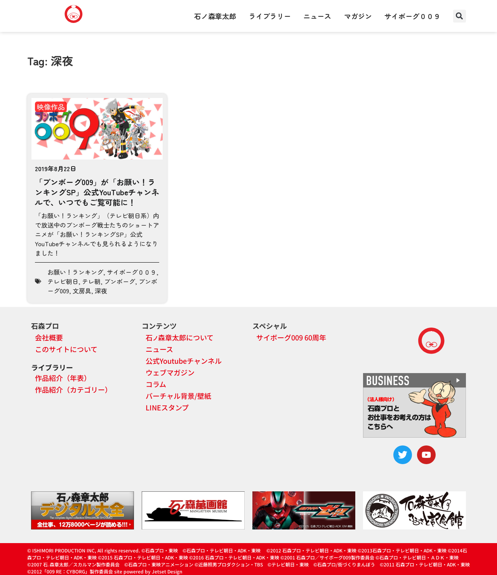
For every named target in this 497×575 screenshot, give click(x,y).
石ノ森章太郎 (215, 16)
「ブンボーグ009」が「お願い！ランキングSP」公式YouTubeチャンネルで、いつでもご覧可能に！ (97, 191)
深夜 (101, 290)
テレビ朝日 (62, 281)
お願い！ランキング (75, 272)
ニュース (317, 16)
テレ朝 (91, 281)
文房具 (82, 290)
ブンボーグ (119, 281)
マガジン (358, 16)
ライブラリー (270, 16)
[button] (459, 16)
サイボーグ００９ (412, 16)
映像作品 (51, 107)
